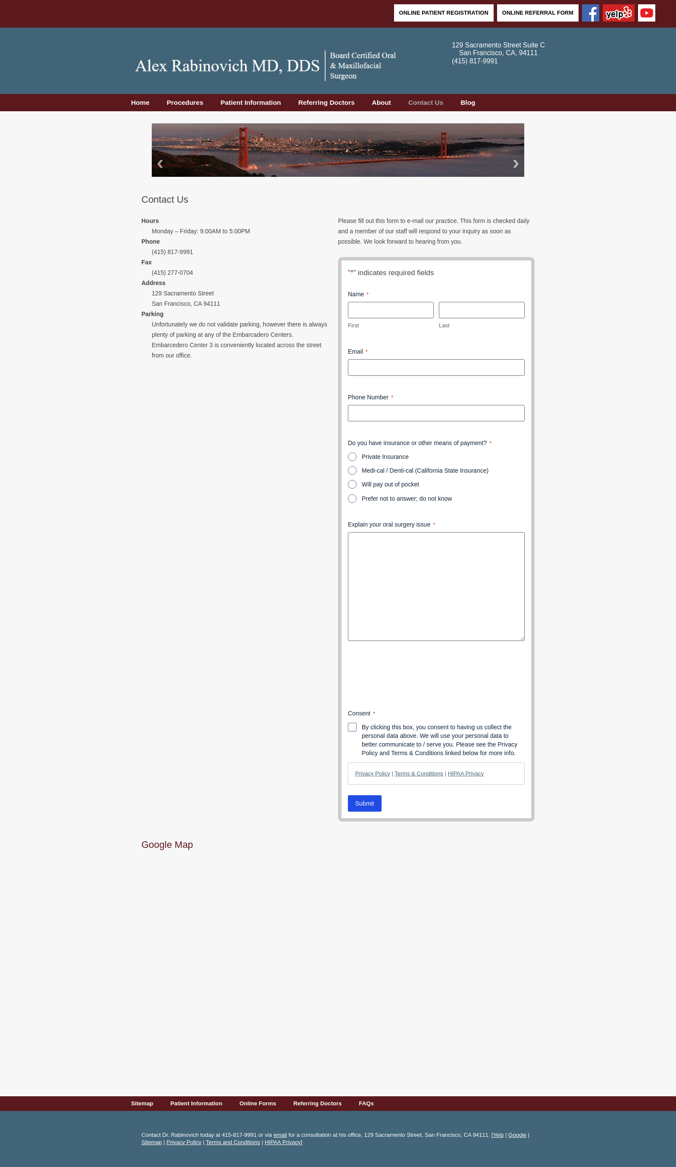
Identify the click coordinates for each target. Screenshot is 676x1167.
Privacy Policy (372, 773)
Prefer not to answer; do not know (407, 498)
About (381, 102)
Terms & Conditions (418, 773)
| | (419, 773)
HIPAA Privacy (466, 773)
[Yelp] (619, 13)
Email (358, 352)
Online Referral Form (537, 12)
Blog (467, 102)
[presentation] (413, 675)
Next (517, 164)
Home (140, 102)
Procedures (185, 102)
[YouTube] (646, 13)
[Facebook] (590, 13)
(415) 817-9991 (475, 61)
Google (517, 1135)
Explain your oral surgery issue (391, 525)
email (280, 1135)
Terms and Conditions (233, 1142)
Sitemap (142, 1103)
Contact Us (425, 102)
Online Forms (257, 1103)
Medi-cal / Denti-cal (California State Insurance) (425, 470)
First (353, 325)
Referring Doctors (326, 102)
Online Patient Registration (443, 12)
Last (444, 325)
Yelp (498, 1135)
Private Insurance (385, 456)
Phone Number (370, 398)
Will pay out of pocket (390, 484)
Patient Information (250, 102)
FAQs (366, 1103)
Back (159, 164)
